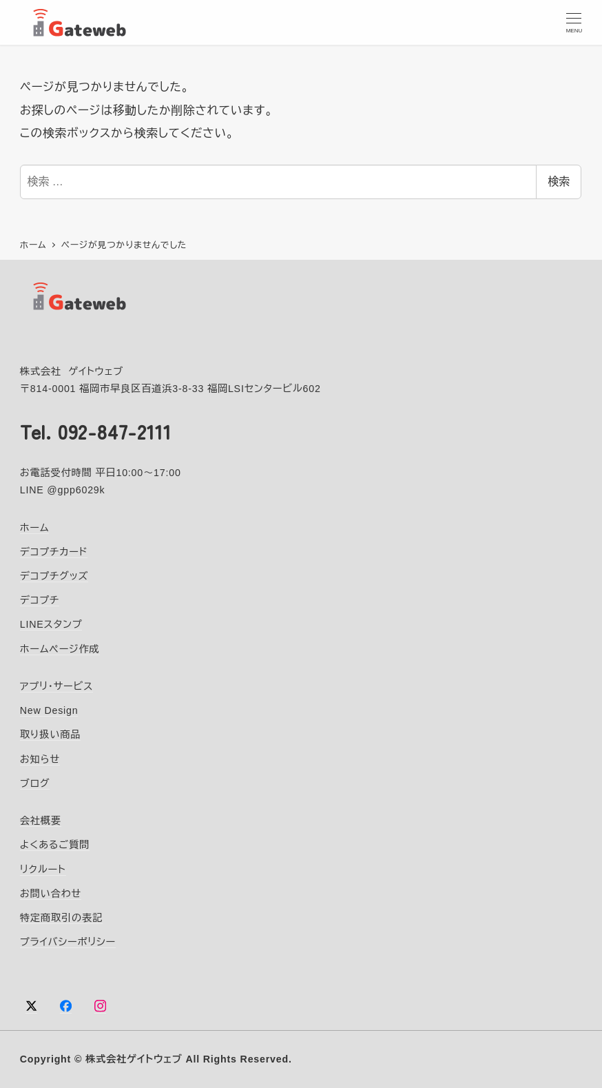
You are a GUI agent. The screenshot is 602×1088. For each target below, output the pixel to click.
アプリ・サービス (56, 686)
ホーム (35, 527)
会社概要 (40, 820)
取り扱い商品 (50, 735)
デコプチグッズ (54, 576)
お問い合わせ (50, 893)
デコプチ (39, 600)
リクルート (43, 869)
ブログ (35, 783)
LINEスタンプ (51, 624)
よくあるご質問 (55, 845)
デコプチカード (54, 551)
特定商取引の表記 (61, 917)
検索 (559, 181)
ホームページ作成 (60, 649)
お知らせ (40, 759)
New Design (49, 710)
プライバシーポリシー (68, 941)
